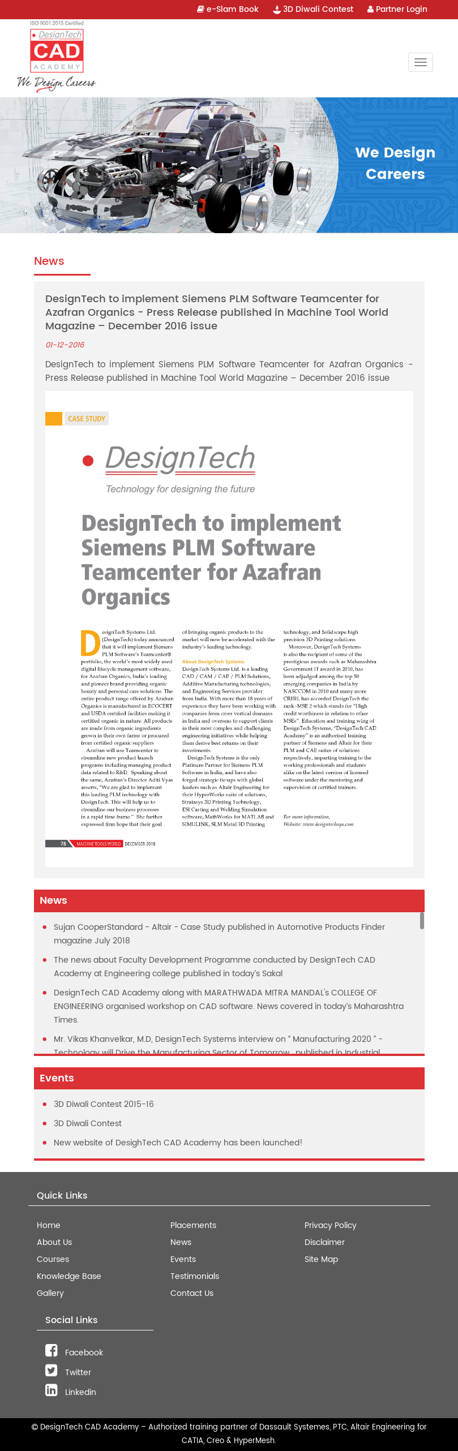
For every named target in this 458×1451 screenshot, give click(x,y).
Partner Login (397, 9)
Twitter (68, 1372)
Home (49, 1225)
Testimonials (194, 1276)
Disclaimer (325, 1242)
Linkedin (70, 1392)
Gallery (50, 1293)
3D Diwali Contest (313, 9)
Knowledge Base (69, 1276)
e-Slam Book (228, 9)
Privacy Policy (331, 1225)
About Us (54, 1242)
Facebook (74, 1352)
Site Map (321, 1259)
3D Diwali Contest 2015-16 (104, 1104)
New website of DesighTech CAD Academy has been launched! (178, 1142)
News (180, 1242)
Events (183, 1259)
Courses (53, 1259)
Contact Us (191, 1293)
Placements (193, 1225)
